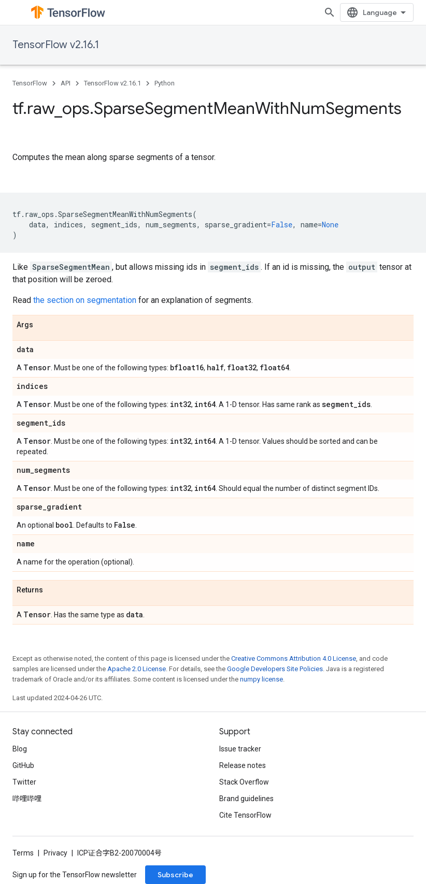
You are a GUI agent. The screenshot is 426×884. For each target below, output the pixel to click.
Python (164, 83)
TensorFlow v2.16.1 (55, 44)
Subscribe (175, 874)
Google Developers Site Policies (275, 669)
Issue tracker (240, 749)
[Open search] (403, 12)
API (65, 83)
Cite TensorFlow (245, 815)
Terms (23, 853)
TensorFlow (29, 83)
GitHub (23, 765)
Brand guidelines (246, 798)
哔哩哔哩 (26, 798)
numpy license (261, 679)
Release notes (242, 765)
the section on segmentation (84, 300)
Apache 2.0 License (136, 669)
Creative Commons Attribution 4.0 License (293, 658)
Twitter (24, 782)
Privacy (55, 853)
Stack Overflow (244, 782)
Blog (19, 749)
